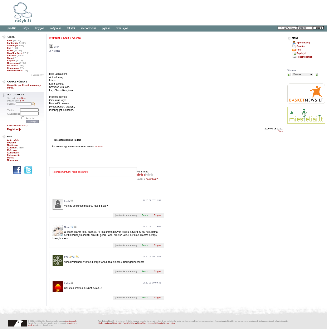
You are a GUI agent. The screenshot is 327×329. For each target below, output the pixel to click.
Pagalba (11, 142)
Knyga (134, 323)
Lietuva (150, 323)
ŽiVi (66, 257)
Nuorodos (12, 160)
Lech (66, 37)
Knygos (39, 28)
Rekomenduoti (304, 57)
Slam (10, 58)
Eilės (10, 40)
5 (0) (22, 100)
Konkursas (13, 68)
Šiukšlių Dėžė (14, 53)
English (11, 60)
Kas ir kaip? (152, 179)
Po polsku (12, 65)
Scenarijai (12, 45)
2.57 (138, 174)
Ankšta (76, 37)
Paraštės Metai (15, 70)
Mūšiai (10, 157)
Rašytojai (55, 28)
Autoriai (11, 147)
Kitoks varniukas (105, 323)
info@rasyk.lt (70, 321)
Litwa (173, 323)
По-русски (13, 63)
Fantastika (12, 43)
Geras (144, 215)
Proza (10, 50)
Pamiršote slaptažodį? (17, 125)
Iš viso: (37, 75)
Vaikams (11, 55)
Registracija (14, 129)
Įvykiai (106, 28)
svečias (21, 98)
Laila (67, 283)
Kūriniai (54, 37)
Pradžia (12, 28)
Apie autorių (303, 42)
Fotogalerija (13, 155)
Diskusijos (122, 28)
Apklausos (13, 152)
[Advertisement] (128, 12)
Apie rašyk (13, 140)
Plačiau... (100, 146)
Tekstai (71, 28)
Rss (299, 49)
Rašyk (26, 28)
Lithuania (159, 323)
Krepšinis (142, 323)
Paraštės (126, 323)
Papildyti (301, 53)
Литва (167, 323)
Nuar (67, 227)
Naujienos (12, 145)
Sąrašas (301, 46)
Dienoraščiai (88, 28)
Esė (9, 48)
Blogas (157, 215)
